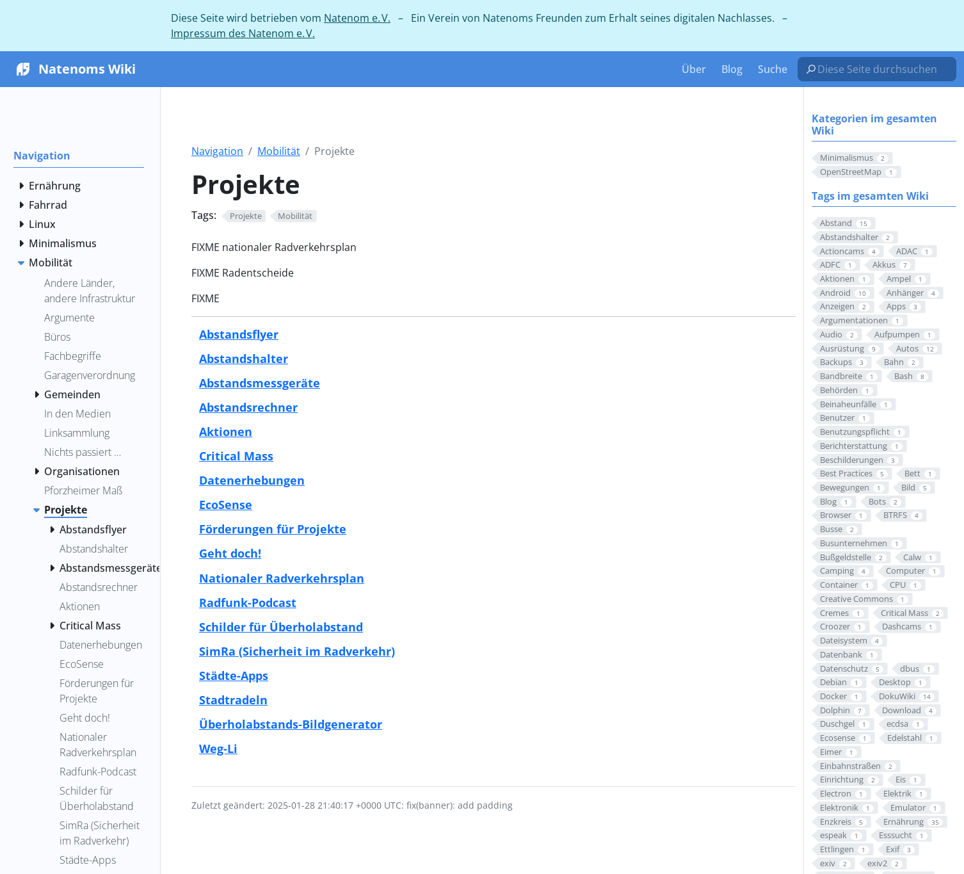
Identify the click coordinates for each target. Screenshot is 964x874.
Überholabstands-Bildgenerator (290, 724)
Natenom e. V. (357, 18)
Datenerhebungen (252, 480)
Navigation (217, 151)
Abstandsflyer (238, 334)
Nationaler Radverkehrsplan (281, 578)
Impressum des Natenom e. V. (243, 33)
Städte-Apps (233, 675)
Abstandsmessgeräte (259, 383)
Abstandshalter (243, 358)
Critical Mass (236, 456)
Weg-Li (218, 748)
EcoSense (225, 504)
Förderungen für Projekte (272, 529)
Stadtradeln (233, 700)
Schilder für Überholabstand (281, 627)
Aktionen (225, 431)
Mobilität (278, 151)
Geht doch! (230, 553)
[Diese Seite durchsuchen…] (882, 69)
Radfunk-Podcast (247, 602)
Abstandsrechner (248, 407)
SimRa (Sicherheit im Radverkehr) (297, 651)
